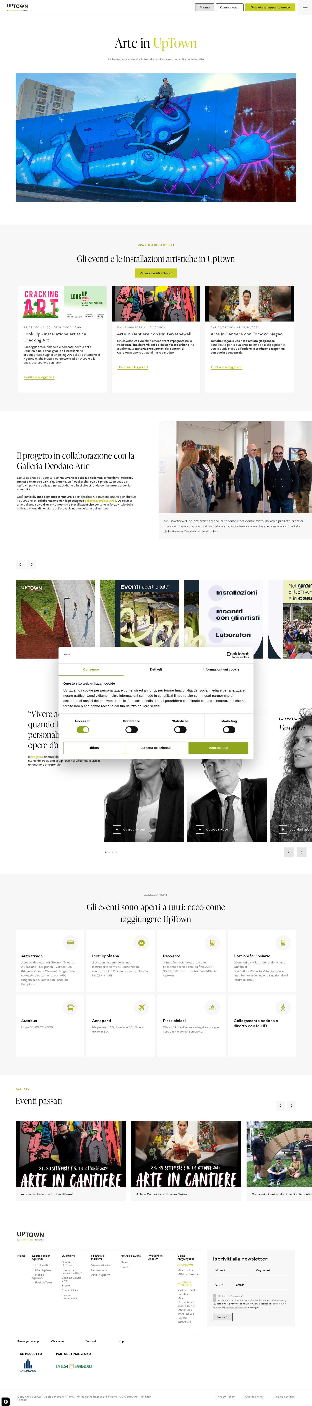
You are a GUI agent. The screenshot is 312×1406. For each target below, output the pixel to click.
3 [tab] (113, 853)
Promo (201, 7)
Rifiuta (94, 748)
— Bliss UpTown (42, 1270)
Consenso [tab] (91, 669)
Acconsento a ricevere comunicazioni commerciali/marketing (252, 1300)
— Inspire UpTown (38, 1277)
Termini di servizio (236, 1308)
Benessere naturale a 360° (72, 1272)
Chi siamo (57, 1342)
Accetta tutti (218, 748)
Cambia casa (228, 7)
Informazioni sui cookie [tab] (221, 669)
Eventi (125, 1267)
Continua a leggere (38, 377)
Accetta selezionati (156, 748)
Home (21, 1256)
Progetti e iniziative (98, 1258)
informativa (235, 1296)
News (124, 1262)
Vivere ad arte (100, 1265)
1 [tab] (106, 853)
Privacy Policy (225, 1397)
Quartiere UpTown (68, 1264)
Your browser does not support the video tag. (144, 775)
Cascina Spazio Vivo (71, 1280)
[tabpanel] (144, 775)
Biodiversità (99, 1270)
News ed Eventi (131, 1256)
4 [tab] (116, 853)
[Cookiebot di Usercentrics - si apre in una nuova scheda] (230, 655)
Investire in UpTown (155, 1258)
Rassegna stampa (28, 1342)
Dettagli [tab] (156, 669)
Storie (66, 1286)
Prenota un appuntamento (270, 7)
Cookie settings (284, 1397)
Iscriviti (223, 1317)
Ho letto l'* (230, 1296)
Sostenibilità (70, 1290)
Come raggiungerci (185, 1258)
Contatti (90, 1342)
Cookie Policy (254, 1397)
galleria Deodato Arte (100, 501)
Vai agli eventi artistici (156, 273)
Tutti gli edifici (41, 1265)
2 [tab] (110, 853)
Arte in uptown (100, 1275)
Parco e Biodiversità (69, 1297)
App (121, 1342)
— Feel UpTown (42, 1283)
